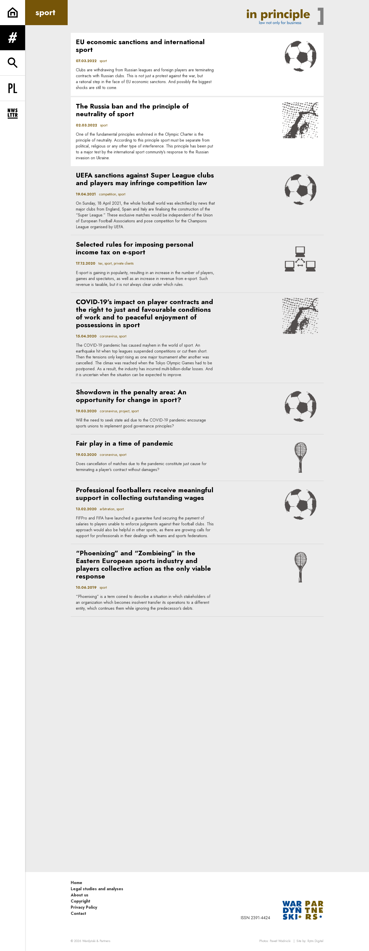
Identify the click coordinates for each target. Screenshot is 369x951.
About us (79, 895)
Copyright (80, 901)
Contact (78, 913)
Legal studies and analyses (97, 889)
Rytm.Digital (315, 941)
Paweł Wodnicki (280, 941)
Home (76, 883)
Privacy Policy (84, 907)
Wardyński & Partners (96, 941)
